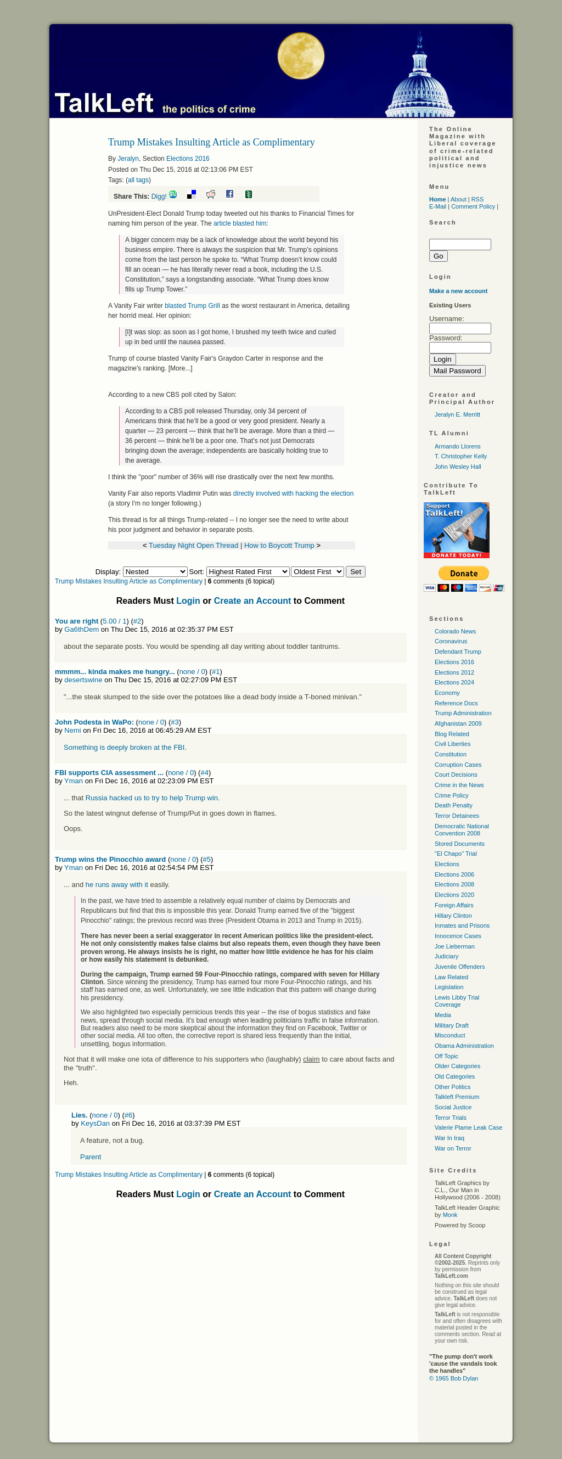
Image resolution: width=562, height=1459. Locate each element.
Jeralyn (128, 158)
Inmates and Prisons (462, 925)
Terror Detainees (457, 815)
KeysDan (95, 1123)
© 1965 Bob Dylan (453, 1378)
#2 (137, 621)
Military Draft (452, 1025)
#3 (174, 722)
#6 (128, 1115)
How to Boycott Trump (280, 545)
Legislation (449, 987)
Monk (450, 1214)
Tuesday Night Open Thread (193, 545)
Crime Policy (452, 795)
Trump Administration (463, 713)
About (459, 199)
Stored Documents (460, 843)
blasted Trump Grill (191, 306)
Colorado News (455, 631)
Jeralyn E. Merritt (457, 414)
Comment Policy (473, 206)
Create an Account (252, 600)
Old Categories (455, 1076)
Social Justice (453, 1107)
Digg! (159, 196)
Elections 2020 (454, 894)
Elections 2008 (454, 884)
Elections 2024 (454, 682)
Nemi (72, 730)
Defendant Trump (458, 651)
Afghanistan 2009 (458, 723)
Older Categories (457, 1066)
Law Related (451, 977)
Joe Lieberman (455, 946)
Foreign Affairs (454, 905)
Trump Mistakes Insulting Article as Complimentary (129, 581)
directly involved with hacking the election (293, 493)
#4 (204, 772)
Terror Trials (451, 1117)
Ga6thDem (81, 629)
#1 (216, 671)
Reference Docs (456, 703)
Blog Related (452, 734)
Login (188, 600)
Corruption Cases (458, 764)
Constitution (451, 754)
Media (443, 1015)
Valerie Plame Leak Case (468, 1127)
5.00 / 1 (114, 621)
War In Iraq (449, 1138)
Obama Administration (464, 1045)
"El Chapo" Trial (456, 853)
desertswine (83, 680)
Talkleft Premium (457, 1096)
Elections (447, 864)
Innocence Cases (458, 936)
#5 (207, 859)
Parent (90, 1157)
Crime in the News (459, 785)
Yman (73, 781)
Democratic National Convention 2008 (462, 830)
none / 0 (192, 671)
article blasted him (240, 223)
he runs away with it (117, 884)
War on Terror (453, 1148)
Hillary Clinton (453, 915)
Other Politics (452, 1087)
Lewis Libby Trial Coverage (457, 1001)
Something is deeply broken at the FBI (124, 747)
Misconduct (450, 1035)
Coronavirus (451, 641)
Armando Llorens (458, 446)
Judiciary (446, 956)
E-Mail (437, 206)
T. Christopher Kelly (461, 456)
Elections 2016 (188, 158)
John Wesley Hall (458, 466)
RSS (477, 199)
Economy (447, 692)
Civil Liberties (452, 743)
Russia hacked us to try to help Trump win (152, 798)
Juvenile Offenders (460, 966)
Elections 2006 (454, 874)
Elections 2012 (454, 672)
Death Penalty (454, 805)
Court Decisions (456, 774)
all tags (138, 180)
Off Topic (446, 1056)
